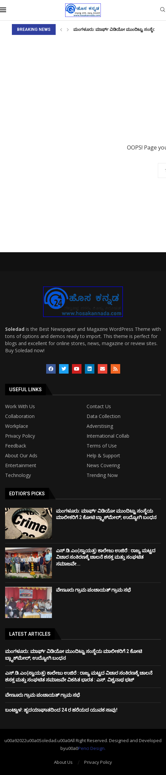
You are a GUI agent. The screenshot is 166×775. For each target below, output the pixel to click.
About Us (63, 762)
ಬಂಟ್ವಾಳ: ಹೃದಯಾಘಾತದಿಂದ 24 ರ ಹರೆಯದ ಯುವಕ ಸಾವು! (61, 710)
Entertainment (20, 465)
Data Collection (104, 416)
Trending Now (102, 475)
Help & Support (103, 455)
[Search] (162, 10)
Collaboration (20, 416)
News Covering (103, 465)
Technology (18, 475)
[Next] (68, 29)
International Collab (108, 436)
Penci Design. (92, 748)
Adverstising (100, 426)
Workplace (16, 426)
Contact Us (99, 406)
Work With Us (20, 406)
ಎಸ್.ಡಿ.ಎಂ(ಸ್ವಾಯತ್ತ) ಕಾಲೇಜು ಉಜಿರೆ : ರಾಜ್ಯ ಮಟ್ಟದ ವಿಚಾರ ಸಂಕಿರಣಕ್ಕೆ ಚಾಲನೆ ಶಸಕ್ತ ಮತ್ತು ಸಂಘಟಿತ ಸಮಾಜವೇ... (105, 557)
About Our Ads (21, 455)
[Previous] (61, 29)
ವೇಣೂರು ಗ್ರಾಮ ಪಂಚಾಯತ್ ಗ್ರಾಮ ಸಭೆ (93, 590)
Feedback (15, 445)
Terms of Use (102, 445)
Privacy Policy (20, 436)
